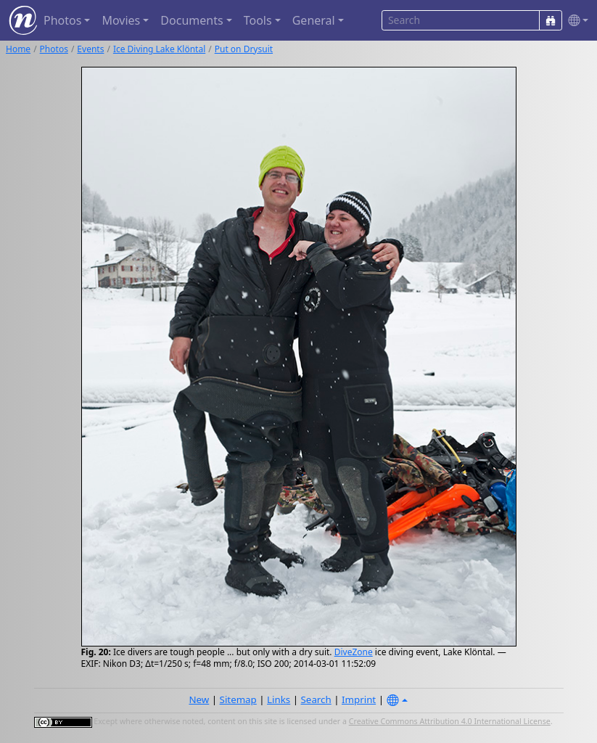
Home (18, 49)
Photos (54, 49)
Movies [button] (121, 20)
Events (90, 49)
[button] (575, 20)
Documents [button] (191, 20)
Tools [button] (258, 20)
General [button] (313, 20)
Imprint (359, 699)
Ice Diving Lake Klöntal (159, 49)
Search (316, 699)
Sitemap (238, 699)
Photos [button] (62, 20)
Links (278, 699)
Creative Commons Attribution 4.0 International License (450, 721)
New (199, 699)
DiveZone (353, 652)
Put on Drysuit (244, 49)
